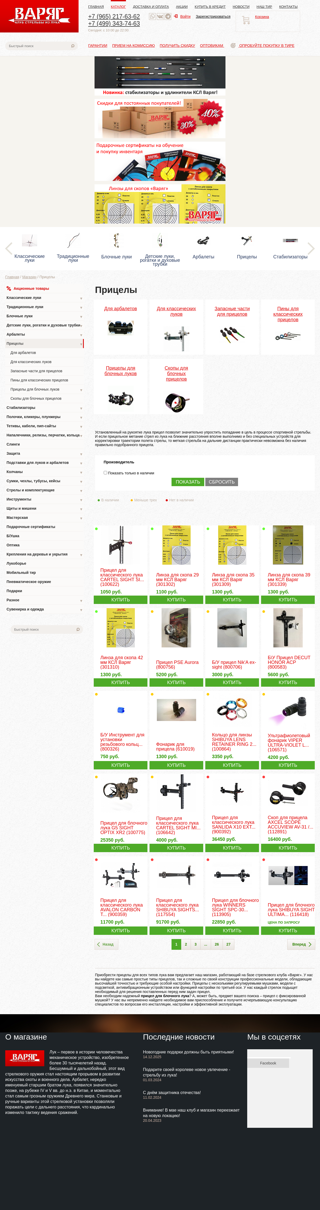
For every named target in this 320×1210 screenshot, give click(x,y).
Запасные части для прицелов (36, 371)
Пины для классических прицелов (39, 380)
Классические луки (45, 298)
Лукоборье (16, 563)
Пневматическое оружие (29, 582)
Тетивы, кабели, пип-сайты (45, 426)
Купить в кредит (210, 7)
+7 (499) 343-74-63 (114, 23)
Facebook (268, 1063)
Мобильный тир (21, 572)
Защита (45, 454)
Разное (45, 600)
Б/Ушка (13, 536)
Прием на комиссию (133, 45)
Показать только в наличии (131, 473)
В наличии (113, 500)
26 (217, 944)
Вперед (301, 944)
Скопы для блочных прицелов (36, 398)
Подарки (14, 591)
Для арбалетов (23, 353)
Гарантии (97, 45)
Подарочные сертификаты (31, 527)
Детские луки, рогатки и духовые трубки (45, 326)
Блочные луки (45, 316)
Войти (182, 16)
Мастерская (45, 518)
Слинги (13, 444)
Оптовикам (212, 45)
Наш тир (264, 7)
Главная (96, 7)
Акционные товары (28, 288)
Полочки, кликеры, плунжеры (45, 417)
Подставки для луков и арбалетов (45, 463)
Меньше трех (146, 500)
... (205, 944)
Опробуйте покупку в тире (262, 45)
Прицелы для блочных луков (46, 390)
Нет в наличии (181, 500)
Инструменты (45, 500)
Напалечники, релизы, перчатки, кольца (45, 436)
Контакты (288, 7)
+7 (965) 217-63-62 (114, 16)
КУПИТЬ (120, 599)
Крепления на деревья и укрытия (45, 555)
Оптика (13, 545)
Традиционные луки (45, 307)
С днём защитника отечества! (172, 1092)
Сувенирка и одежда (45, 610)
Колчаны (45, 472)
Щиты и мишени (45, 509)
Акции (182, 7)
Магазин (29, 277)
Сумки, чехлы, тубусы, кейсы (45, 481)
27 (229, 944)
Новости (241, 7)
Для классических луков (31, 362)
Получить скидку (177, 45)
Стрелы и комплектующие (45, 490)
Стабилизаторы (45, 408)
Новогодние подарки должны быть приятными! (188, 1052)
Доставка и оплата (151, 7)
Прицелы (45, 344)
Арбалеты (45, 335)
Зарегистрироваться (213, 16)
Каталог (118, 7)
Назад (105, 944)
